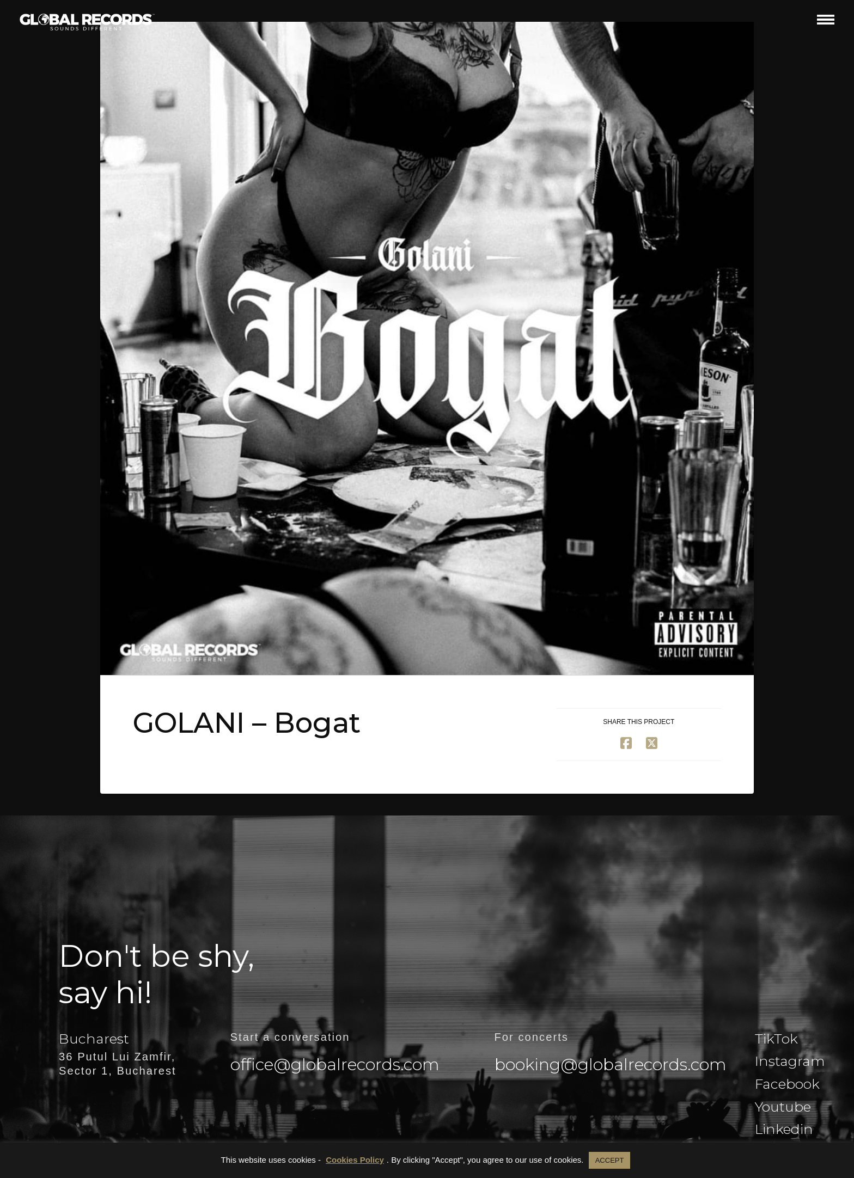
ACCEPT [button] (609, 1160)
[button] (825, 19)
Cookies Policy (355, 1159)
